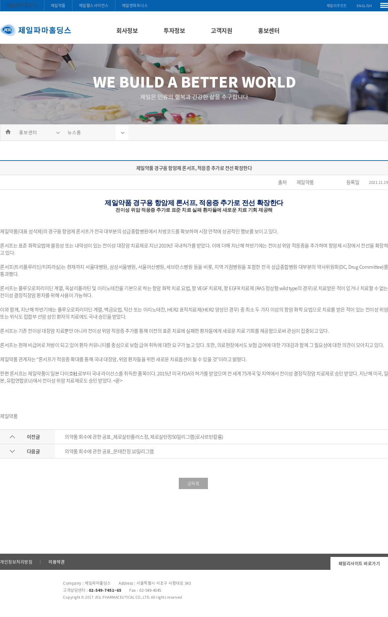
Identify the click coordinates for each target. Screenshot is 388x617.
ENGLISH (364, 5)
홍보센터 (268, 30)
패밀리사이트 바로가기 (359, 563)
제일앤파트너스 (135, 5)
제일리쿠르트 (337, 5)
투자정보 (174, 30)
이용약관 (56, 562)
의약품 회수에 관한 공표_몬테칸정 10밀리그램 (109, 451)
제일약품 (58, 5)
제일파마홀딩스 (22, 5)
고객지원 (221, 30)
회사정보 (127, 30)
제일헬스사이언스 (94, 5)
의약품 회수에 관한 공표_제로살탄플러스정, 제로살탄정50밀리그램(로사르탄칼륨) (144, 436)
